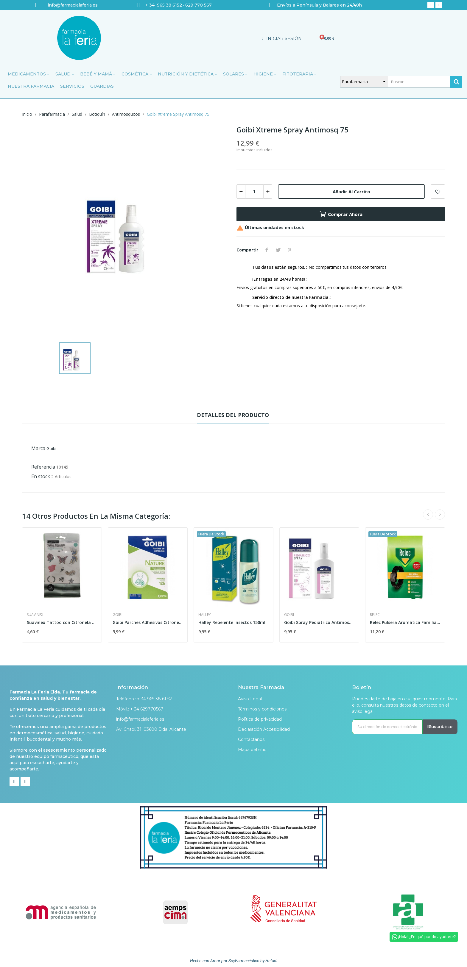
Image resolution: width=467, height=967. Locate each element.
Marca (38, 448)
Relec (375, 615)
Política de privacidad (260, 719)
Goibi (51, 448)
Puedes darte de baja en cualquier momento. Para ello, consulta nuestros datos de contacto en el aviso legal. (404, 705)
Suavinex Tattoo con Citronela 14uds (62, 622)
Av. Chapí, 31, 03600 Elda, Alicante (151, 729)
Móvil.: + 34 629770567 (139, 709)
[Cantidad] (254, 191)
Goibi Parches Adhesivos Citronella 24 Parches (148, 622)
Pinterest (289, 249)
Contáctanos (251, 739)
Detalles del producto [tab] (233, 414)
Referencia (43, 467)
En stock (40, 476)
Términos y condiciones (262, 709)
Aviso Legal (250, 699)
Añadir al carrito (351, 191)
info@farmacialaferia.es (140, 719)
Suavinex (35, 615)
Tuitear (278, 249)
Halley (204, 615)
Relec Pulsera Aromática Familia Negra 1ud (405, 622)
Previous (428, 514)
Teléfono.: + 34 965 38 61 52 (144, 699)
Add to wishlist (438, 191)
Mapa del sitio (252, 749)
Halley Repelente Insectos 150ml (231, 622)
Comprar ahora (340, 214)
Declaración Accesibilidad (264, 729)
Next (440, 514)
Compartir (267, 249)
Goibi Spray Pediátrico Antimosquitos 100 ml (319, 622)
